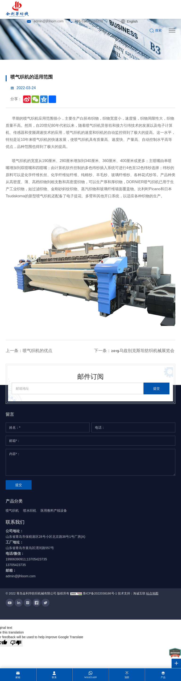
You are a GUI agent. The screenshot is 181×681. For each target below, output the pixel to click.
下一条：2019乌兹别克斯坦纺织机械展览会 (134, 350)
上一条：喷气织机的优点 (29, 350)
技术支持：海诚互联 (131, 593)
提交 (156, 388)
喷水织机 (29, 510)
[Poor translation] (16, 643)
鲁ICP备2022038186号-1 (100, 593)
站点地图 (152, 593)
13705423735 (16, 565)
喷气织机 (12, 510)
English (132, 21)
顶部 (126, 677)
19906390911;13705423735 (26, 559)
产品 (163, 677)
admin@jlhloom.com (49, 21)
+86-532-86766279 (89, 21)
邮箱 (18, 677)
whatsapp (90, 677)
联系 (54, 677)
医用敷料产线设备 (54, 510)
